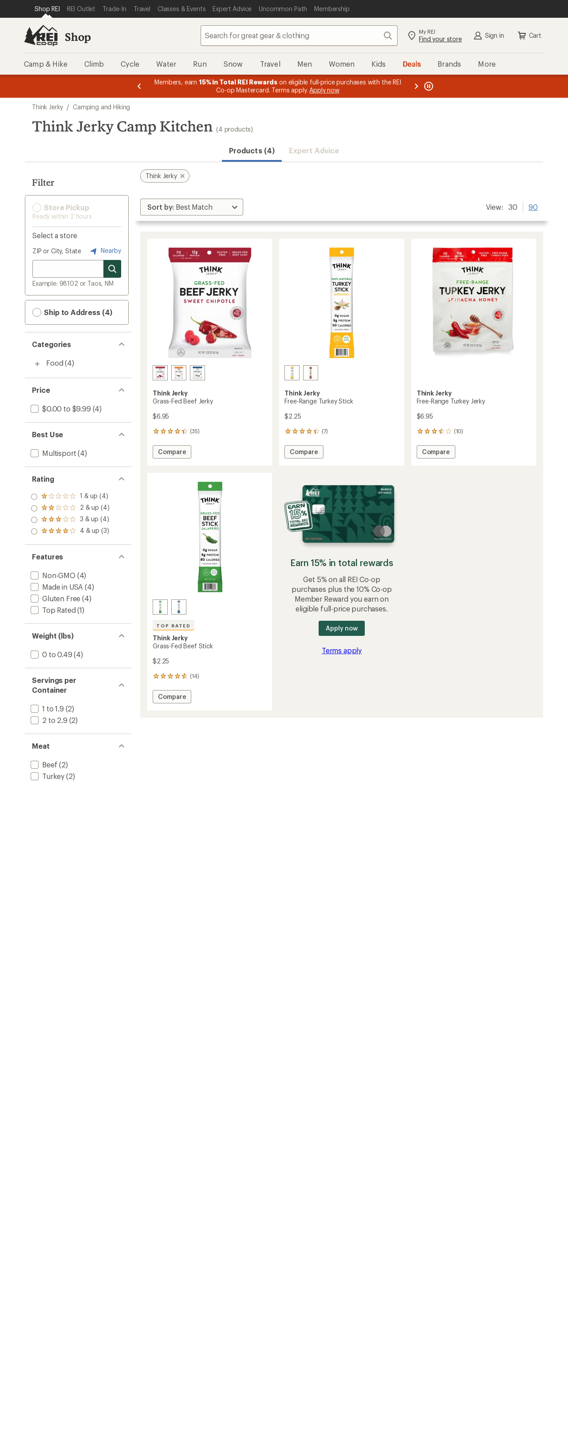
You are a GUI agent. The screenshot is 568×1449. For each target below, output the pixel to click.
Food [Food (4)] (54, 363)
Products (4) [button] (252, 150)
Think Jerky (47, 107)
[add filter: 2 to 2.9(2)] (48, 720)
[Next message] (416, 86)
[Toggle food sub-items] (37, 364)
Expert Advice (314, 150)
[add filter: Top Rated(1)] (52, 610)
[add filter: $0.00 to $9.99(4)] (60, 408)
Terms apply (342, 650)
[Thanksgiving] (310, 372)
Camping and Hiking (101, 107)
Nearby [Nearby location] (104, 251)
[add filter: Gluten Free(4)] (54, 598)
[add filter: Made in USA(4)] (56, 587)
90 (533, 206)
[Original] (292, 372)
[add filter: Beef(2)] (43, 764)
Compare (172, 453)
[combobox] (299, 35)
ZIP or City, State (56, 251)
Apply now (341, 628)
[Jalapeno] (160, 607)
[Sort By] (191, 207)
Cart (529, 35)
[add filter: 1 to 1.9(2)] (46, 708)
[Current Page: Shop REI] (47, 9)
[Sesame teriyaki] (178, 372)
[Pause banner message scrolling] (428, 86)
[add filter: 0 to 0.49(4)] (50, 654)
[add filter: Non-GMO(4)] (52, 575)
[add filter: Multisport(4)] (52, 453)
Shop (78, 36)
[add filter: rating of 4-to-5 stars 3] (70, 497)
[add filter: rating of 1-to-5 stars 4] (70, 531)
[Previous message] (139, 86)
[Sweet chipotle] (160, 372)
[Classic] (197, 372)
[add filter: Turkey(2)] (46, 776)
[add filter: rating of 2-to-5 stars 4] (70, 520)
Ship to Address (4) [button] (72, 312)
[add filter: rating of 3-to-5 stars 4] (70, 508)
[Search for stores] (112, 269)
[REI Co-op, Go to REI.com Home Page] (41, 35)
